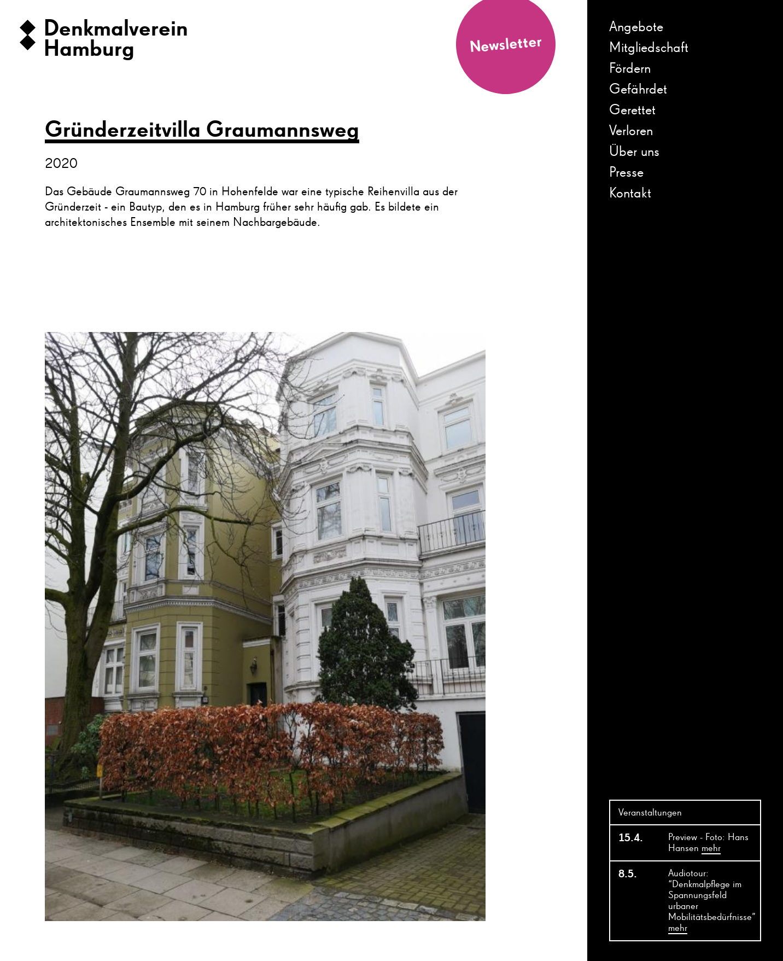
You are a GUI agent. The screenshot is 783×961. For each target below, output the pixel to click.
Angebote (636, 27)
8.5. (627, 874)
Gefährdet (638, 90)
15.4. (630, 837)
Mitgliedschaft (648, 48)
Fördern (630, 69)
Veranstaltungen (650, 813)
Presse (626, 173)
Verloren (631, 131)
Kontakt (630, 194)
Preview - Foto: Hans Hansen (708, 843)
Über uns (634, 152)
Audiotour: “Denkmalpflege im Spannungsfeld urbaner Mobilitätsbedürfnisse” (712, 901)
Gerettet (632, 110)
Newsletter (505, 44)
